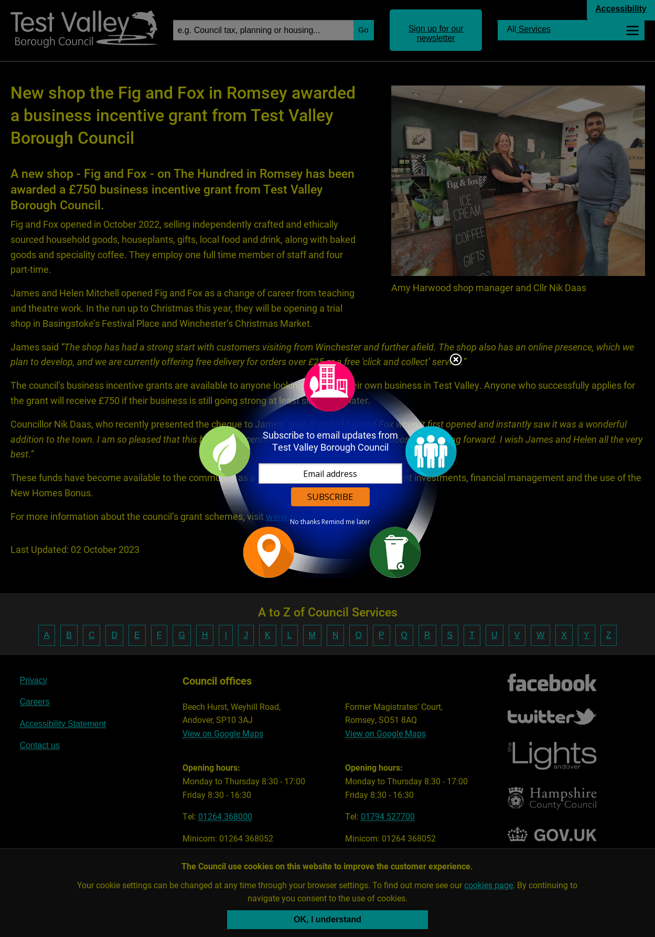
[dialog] (327, 468)
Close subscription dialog (456, 360)
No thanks (305, 522)
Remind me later (345, 522)
